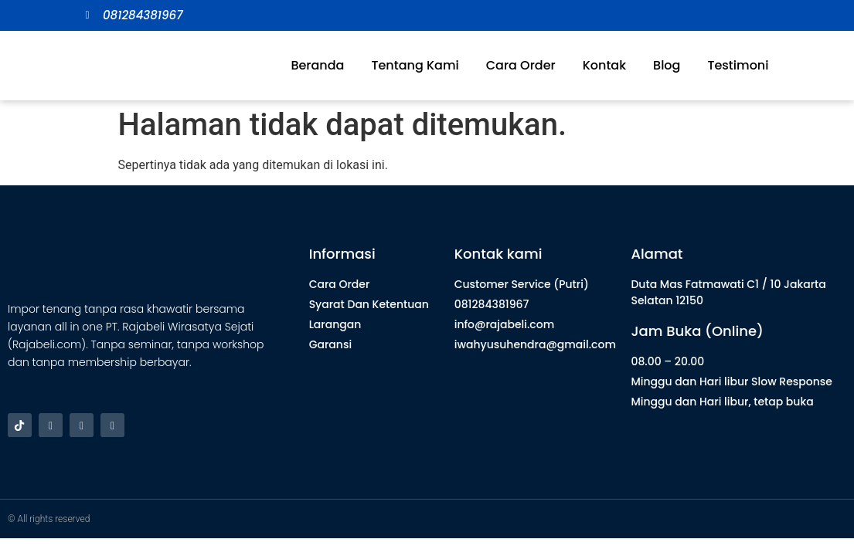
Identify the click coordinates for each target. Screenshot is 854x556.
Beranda (317, 65)
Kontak (604, 65)
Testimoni (737, 65)
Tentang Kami (414, 65)
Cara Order (521, 65)
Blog (666, 65)
